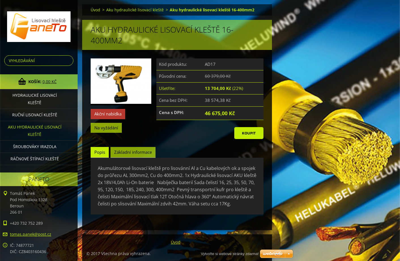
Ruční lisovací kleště (34, 114)
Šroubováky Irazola (34, 146)
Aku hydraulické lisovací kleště (34, 130)
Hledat (68, 60)
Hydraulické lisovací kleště (34, 98)
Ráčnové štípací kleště (34, 158)
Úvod (95, 9)
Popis (99, 152)
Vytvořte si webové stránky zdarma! (230, 254)
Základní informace (133, 152)
